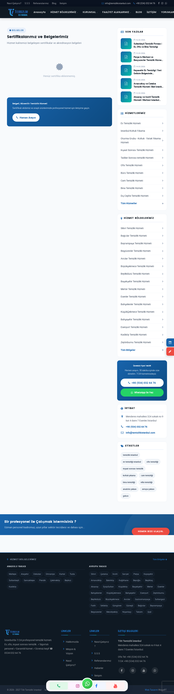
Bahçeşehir (130, 592)
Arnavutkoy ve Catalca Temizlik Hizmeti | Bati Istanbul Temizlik (148, 86)
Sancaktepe (29, 580)
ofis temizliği (152, 461)
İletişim (63, 3)
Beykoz (68, 580)
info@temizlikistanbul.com (116, 3)
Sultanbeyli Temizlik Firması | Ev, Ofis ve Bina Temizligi (148, 45)
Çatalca (104, 574)
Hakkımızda (72, 641)
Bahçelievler (96, 592)
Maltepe (12, 574)
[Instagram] (77, 686)
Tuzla (72, 574)
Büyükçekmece (112, 599)
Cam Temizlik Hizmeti (142, 180)
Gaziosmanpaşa (142, 599)
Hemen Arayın (26, 117)
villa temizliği (146, 482)
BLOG (139, 12)
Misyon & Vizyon (71, 651)
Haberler (98, 668)
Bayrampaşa (156, 605)
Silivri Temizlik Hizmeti (142, 228)
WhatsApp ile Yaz (142, 392)
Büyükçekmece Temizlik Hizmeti (142, 266)
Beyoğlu (136, 580)
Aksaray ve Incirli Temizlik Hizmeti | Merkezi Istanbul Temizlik (147, 100)
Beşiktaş (149, 580)
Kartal (62, 574)
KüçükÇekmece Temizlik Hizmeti (142, 311)
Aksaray (94, 586)
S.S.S (27, 3)
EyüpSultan (108, 586)
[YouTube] (115, 686)
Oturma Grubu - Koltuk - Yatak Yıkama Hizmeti (142, 140)
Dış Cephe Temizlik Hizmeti (142, 195)
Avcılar (127, 599)
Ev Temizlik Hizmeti (142, 123)
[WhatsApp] (87, 684)
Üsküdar (37, 574)
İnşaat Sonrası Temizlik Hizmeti (142, 150)
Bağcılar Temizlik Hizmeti (142, 235)
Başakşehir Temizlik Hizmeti (142, 281)
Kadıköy (12, 586)
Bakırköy (110, 580)
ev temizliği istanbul (132, 461)
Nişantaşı (126, 611)
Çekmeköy (55, 580)
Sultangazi (160, 599)
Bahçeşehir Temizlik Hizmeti (142, 319)
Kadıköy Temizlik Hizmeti (142, 334)
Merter (150, 586)
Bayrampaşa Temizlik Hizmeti (142, 243)
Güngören (117, 605)
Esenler (161, 586)
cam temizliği (147, 475)
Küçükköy (123, 586)
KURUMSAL (90, 12)
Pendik (42, 580)
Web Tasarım (151, 689)
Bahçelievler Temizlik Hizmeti (142, 304)
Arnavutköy (96, 580)
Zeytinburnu (158, 592)
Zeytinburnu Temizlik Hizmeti (142, 342)
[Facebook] (96, 686)
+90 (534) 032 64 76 (144, 3)
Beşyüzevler (96, 611)
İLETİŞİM (151, 12)
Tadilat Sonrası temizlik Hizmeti (142, 157)
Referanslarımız (41, 3)
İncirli (115, 574)
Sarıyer (125, 574)
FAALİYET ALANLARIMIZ (116, 12)
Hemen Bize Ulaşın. (150, 524)
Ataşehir (25, 574)
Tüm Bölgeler (142, 350)
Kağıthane (123, 580)
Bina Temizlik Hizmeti (142, 188)
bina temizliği (129, 482)
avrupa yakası (148, 489)
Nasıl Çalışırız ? (101, 644)
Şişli (149, 611)
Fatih (93, 605)
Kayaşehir (148, 574)
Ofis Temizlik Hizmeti (142, 165)
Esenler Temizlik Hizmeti (142, 296)
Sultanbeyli (14, 580)
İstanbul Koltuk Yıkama (142, 130)
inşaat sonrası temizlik (133, 468)
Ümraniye (50, 574)
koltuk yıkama (129, 475)
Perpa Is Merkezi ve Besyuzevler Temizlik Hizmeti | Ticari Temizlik (148, 60)
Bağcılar (141, 605)
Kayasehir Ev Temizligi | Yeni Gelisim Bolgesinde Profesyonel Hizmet (147, 73)
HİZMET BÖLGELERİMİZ (64, 12)
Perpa (136, 574)
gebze (125, 495)
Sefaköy (104, 605)
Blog (54, 3)
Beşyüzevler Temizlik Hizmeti (142, 250)
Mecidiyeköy (112, 611)
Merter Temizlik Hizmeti (142, 289)
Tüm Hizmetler (142, 203)
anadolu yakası (129, 489)
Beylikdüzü (96, 599)
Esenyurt (144, 592)
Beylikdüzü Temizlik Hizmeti (142, 273)
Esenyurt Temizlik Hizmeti (142, 327)
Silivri (93, 574)
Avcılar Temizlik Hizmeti (142, 258)
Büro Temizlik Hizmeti (142, 172)
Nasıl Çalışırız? (14, 3)
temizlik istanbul (130, 455)
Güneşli (129, 605)
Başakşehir (137, 586)
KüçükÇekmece (114, 592)
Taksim (139, 611)
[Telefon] (59, 686)
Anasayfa (40, 12)
